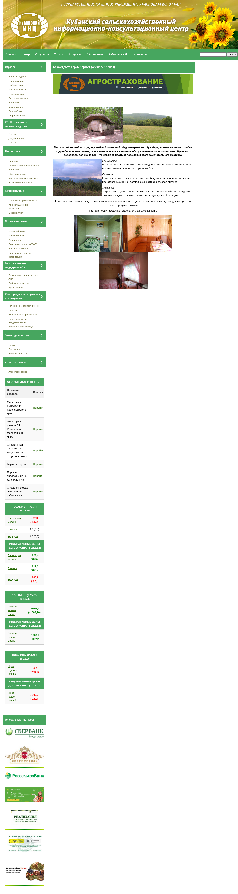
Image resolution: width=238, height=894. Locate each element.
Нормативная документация (24, 165)
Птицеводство (16, 81)
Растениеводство (18, 89)
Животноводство (18, 76)
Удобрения (14, 102)
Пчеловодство (16, 94)
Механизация (16, 107)
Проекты (13, 161)
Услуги (58, 54)
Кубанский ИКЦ (17, 231)
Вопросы (75, 54)
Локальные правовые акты (23, 200)
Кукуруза (13, 536)
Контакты (140, 54)
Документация (16, 138)
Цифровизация (17, 115)
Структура (42, 54)
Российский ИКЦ (17, 235)
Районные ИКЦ (118, 54)
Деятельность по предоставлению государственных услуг (21, 323)
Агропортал (15, 240)
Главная (10, 54)
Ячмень (12, 529)
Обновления (94, 54)
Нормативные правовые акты (24, 314)
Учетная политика (18, 248)
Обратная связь (17, 174)
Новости (13, 310)
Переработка (16, 111)
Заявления (14, 169)
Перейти (38, 407)
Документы (14, 349)
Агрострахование (18, 371)
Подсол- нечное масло (12, 610)
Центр (25, 54)
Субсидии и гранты (19, 283)
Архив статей (16, 287)
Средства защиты (18, 98)
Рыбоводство (16, 85)
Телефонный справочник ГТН (24, 305)
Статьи (12, 142)
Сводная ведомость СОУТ (23, 244)
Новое (12, 345)
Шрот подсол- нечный (12, 670)
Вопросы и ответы (18, 353)
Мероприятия (16, 212)
